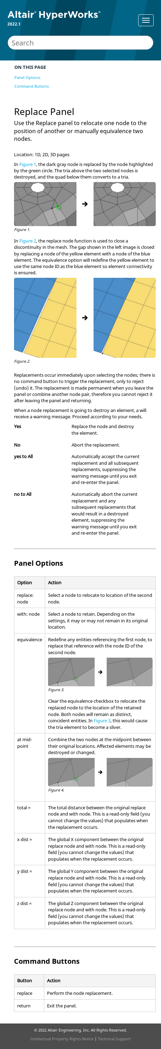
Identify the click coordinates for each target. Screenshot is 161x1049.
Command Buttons (31, 86)
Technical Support (114, 1038)
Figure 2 (27, 241)
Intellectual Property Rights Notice (62, 1038)
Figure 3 (102, 720)
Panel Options (27, 77)
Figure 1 (27, 164)
